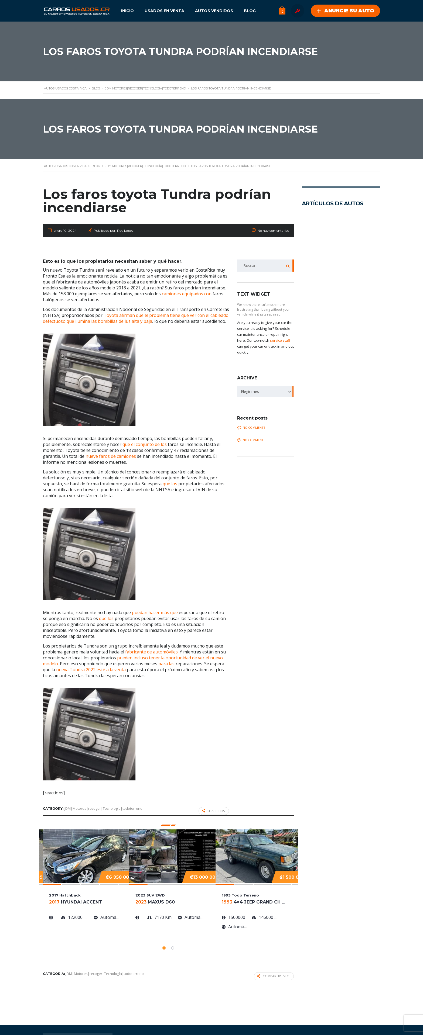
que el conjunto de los (144, 444)
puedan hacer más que (155, 612)
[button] (164, 948)
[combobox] (265, 391)
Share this (213, 811)
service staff (280, 340)
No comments (251, 427)
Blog (250, 10)
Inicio (127, 10)
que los (170, 484)
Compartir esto (273, 976)
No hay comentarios (273, 231)
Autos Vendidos (214, 10)
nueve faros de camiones (111, 456)
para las (166, 664)
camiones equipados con (187, 294)
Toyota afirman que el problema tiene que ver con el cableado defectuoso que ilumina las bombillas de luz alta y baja (135, 318)
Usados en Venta (164, 10)
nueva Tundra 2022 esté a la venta (91, 670)
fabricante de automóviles (151, 652)
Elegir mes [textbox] (250, 391)
